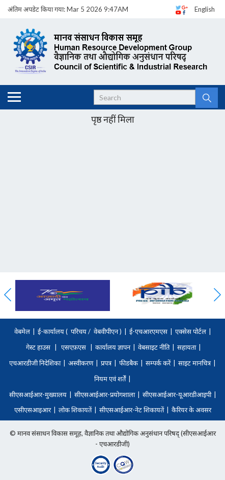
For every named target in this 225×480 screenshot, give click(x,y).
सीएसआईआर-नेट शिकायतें (131, 410)
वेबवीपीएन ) (107, 331)
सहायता (186, 347)
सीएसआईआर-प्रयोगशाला (104, 394)
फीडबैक (128, 363)
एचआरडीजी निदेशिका (35, 363)
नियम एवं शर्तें (110, 379)
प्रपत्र (106, 363)
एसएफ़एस (74, 347)
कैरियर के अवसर (191, 410)
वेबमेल (22, 331)
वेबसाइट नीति (154, 347)
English (204, 9)
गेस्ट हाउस (38, 347)
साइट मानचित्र (194, 363)
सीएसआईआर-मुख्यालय (38, 394)
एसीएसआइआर (32, 410)
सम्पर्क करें (158, 363)
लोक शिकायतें (75, 410)
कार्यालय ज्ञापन (112, 347)
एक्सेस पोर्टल (190, 331)
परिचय (78, 331)
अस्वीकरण (80, 363)
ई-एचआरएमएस (148, 331)
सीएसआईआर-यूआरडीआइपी (177, 394)
